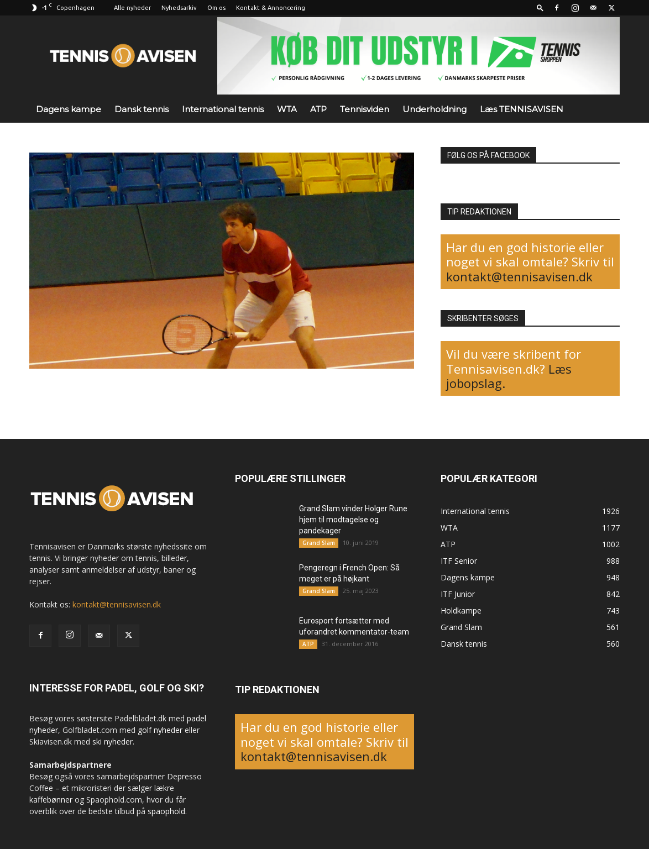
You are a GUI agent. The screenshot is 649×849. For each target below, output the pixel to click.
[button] (540, 7)
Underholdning (434, 109)
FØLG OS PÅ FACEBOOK (488, 155)
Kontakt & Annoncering (270, 7)
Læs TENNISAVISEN (521, 109)
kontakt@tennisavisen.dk (519, 276)
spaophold (166, 811)
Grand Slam (318, 543)
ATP (318, 109)
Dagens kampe (68, 109)
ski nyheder (112, 741)
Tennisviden (364, 109)
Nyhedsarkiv (179, 7)
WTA (287, 109)
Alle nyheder (132, 7)
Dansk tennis (141, 109)
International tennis (223, 109)
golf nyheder (160, 730)
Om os (216, 7)
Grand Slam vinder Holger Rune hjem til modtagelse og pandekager (353, 519)
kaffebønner (50, 799)
